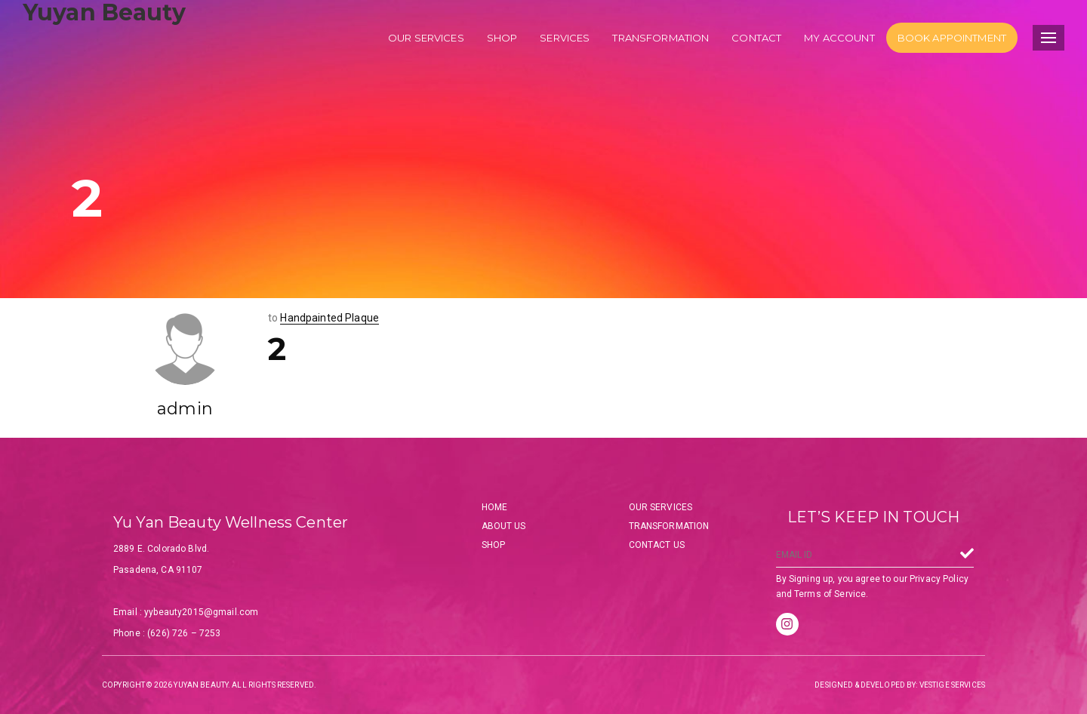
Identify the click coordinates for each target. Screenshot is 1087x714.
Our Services (661, 507)
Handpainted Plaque (329, 318)
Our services (426, 38)
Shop (502, 38)
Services (565, 38)
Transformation (660, 38)
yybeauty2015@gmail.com (201, 612)
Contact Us (657, 545)
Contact (756, 38)
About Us (504, 526)
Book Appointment (952, 38)
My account (839, 38)
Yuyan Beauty (104, 12)
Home (495, 507)
